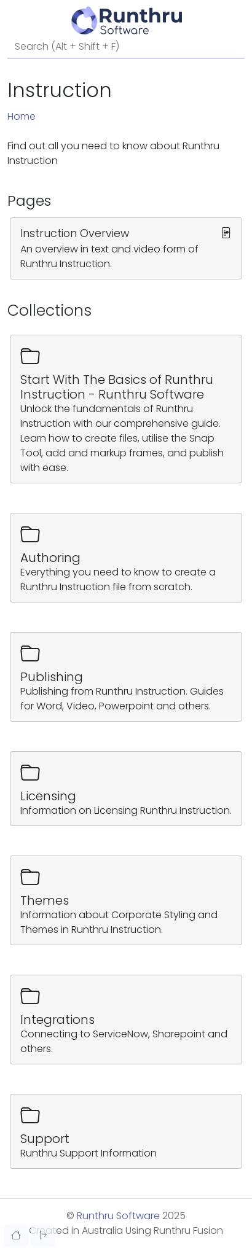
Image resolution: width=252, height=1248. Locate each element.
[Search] (126, 47)
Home (21, 116)
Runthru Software (118, 1216)
